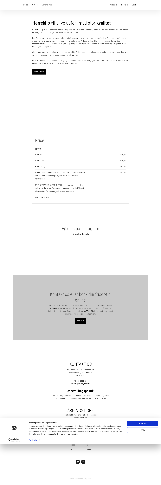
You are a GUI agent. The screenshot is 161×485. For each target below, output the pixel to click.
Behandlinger (47, 5)
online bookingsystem (87, 314)
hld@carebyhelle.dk (82, 384)
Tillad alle (142, 464)
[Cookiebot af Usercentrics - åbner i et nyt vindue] (14, 480)
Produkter (113, 5)
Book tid (80, 321)
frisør (72, 55)
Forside (25, 5)
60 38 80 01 (88, 311)
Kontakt (124, 5)
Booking (135, 5)
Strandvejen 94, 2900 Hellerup (80, 373)
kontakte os (54, 308)
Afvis (143, 471)
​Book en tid (39, 72)
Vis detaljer (33, 481)
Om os (35, 5)
